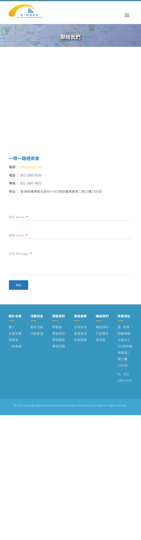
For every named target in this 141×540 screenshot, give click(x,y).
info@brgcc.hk (31, 166)
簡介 (12, 327)
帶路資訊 (58, 333)
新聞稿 (57, 327)
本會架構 (15, 333)
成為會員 (80, 327)
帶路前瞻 (58, 346)
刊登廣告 (102, 333)
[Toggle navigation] (127, 11)
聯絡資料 (102, 327)
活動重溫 (36, 333)
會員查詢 (80, 333)
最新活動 (36, 327)
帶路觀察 (58, 339)
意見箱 (100, 339)
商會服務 (80, 339)
